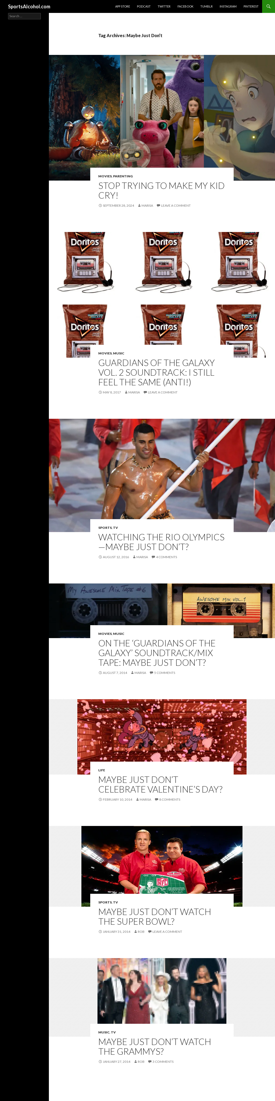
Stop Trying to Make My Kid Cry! (161, 190)
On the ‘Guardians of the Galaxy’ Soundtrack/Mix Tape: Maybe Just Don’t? (157, 653)
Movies (105, 176)
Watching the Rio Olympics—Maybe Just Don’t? (161, 542)
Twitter (164, 6)
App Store (122, 6)
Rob (141, 932)
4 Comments (166, 557)
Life (101, 770)
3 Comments (163, 1062)
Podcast (144, 6)
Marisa (147, 205)
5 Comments (164, 673)
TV (115, 528)
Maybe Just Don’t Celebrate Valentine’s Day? (160, 784)
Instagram (228, 6)
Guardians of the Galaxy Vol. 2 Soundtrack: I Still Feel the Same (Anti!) (156, 372)
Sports (105, 528)
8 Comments (169, 799)
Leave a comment (176, 205)
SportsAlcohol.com (29, 6)
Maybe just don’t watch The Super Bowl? (154, 916)
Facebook (185, 6)
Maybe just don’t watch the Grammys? (154, 1046)
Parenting (123, 176)
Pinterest (251, 6)
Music (118, 353)
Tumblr (206, 6)
